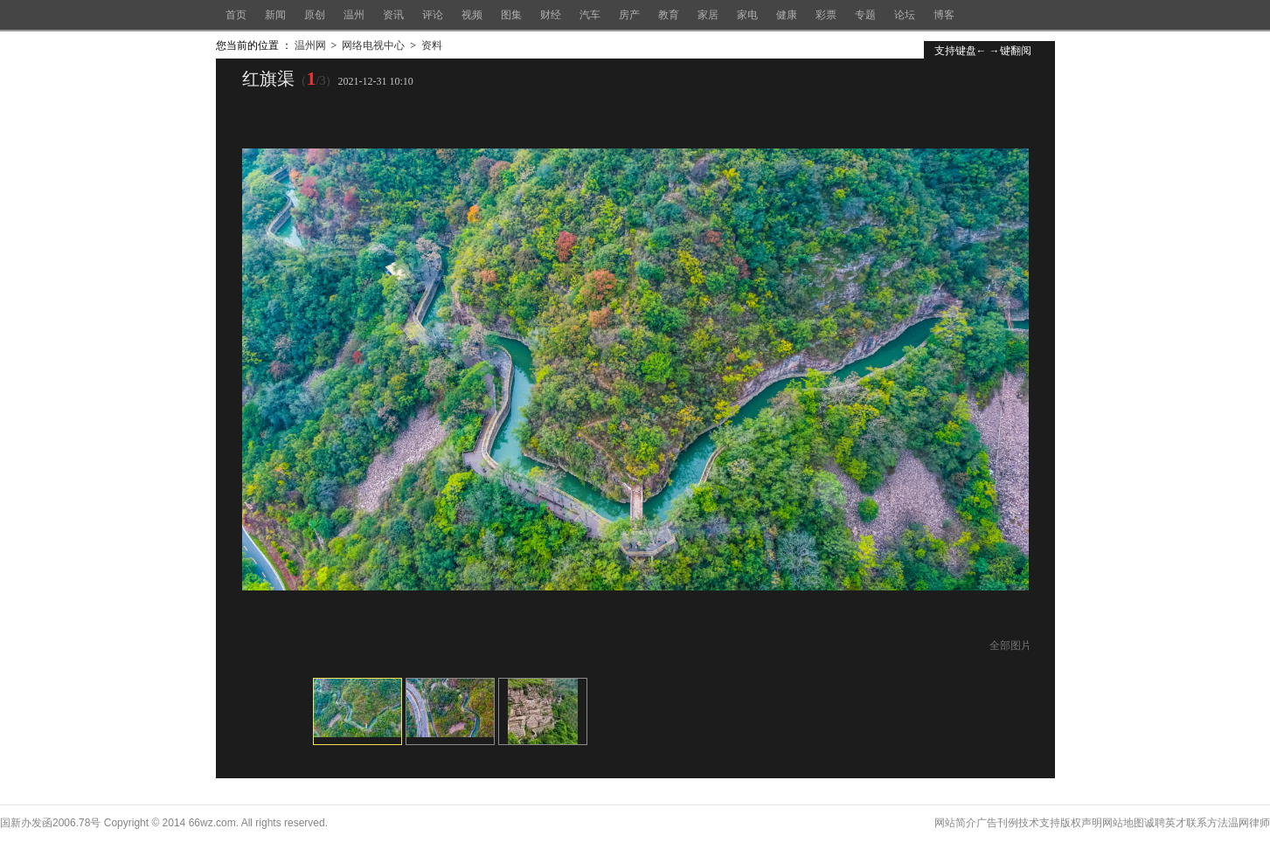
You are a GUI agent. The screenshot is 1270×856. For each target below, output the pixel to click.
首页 (236, 15)
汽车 (589, 15)
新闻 (275, 15)
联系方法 (1207, 823)
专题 (865, 15)
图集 (511, 15)
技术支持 (1039, 823)
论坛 (904, 15)
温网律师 (1249, 823)
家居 (707, 15)
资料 (431, 45)
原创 (314, 15)
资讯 (393, 15)
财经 (550, 15)
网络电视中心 (373, 45)
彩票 (825, 15)
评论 (432, 15)
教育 (668, 15)
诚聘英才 (1165, 823)
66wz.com (212, 823)
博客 (943, 15)
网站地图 (1123, 823)
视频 (472, 15)
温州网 (310, 45)
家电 (747, 15)
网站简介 (955, 823)
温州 (354, 15)
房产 (629, 15)
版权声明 (1081, 823)
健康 (786, 15)
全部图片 (1010, 645)
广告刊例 (997, 823)
